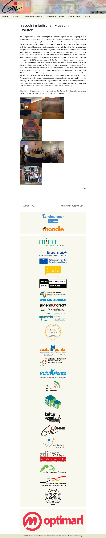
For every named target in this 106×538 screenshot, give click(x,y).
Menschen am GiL (74, 16)
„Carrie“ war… (27, 205)
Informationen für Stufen (55, 16)
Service (87, 16)
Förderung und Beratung (33, 16)
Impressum (63, 536)
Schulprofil (16, 16)
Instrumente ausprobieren (73, 205)
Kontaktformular (52, 536)
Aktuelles (5, 16)
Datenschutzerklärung (75, 536)
